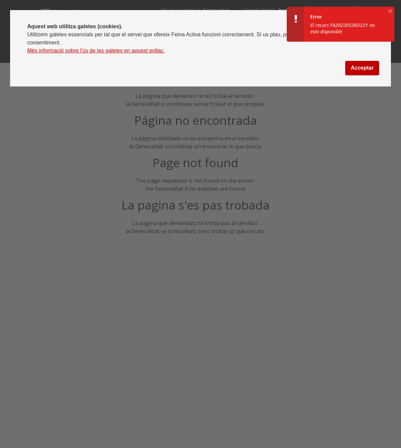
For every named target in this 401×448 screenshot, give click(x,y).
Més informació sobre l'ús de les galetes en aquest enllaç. (96, 50)
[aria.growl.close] (390, 11)
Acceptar (362, 68)
